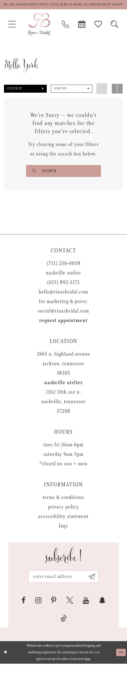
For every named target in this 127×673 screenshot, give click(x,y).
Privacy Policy (63, 515)
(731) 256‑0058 (64, 271)
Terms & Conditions (63, 505)
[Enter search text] (63, 178)
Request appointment (63, 328)
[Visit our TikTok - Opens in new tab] (64, 627)
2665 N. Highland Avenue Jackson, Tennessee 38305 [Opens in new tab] (63, 371)
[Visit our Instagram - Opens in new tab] (38, 610)
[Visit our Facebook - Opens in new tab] (23, 610)
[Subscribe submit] (95, 585)
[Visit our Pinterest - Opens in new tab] (53, 610)
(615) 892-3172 (63, 290)
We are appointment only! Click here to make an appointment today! (63, 8)
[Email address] (63, 585)
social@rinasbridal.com (63, 319)
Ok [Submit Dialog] (120, 661)
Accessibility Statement (63, 524)
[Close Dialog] (6, 661)
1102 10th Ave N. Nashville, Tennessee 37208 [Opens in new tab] (63, 409)
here (87, 668)
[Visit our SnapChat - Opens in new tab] (102, 610)
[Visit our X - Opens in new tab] (69, 610)
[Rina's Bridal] (39, 31)
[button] (25, 95)
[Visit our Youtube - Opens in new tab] (86, 610)
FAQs (63, 534)
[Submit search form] (34, 178)
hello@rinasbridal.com (63, 300)
